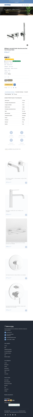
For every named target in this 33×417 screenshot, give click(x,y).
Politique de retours (7, 353)
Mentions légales (7, 356)
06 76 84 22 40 (9, 332)
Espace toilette (6, 370)
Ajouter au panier (8, 84)
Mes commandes (7, 381)
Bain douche (6, 364)
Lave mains (6, 373)
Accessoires (6, 368)
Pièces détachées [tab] (8, 94)
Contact (5, 345)
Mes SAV (5, 385)
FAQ (5, 387)
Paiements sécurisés (7, 349)
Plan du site (6, 389)
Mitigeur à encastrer (15, 9)
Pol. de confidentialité (8, 351)
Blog (5, 347)
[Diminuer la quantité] (5, 77)
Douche (5, 366)
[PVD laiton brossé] (9, 57)
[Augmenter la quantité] (8, 77)
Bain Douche (9, 9)
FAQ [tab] (12, 94)
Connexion (16, 2)
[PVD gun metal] (8, 57)
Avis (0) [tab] (15, 94)
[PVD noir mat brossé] (5, 57)
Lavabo (5, 362)
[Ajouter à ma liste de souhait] (15, 85)
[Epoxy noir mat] (6, 57)
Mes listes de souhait (8, 383)
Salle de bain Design (14, 410)
